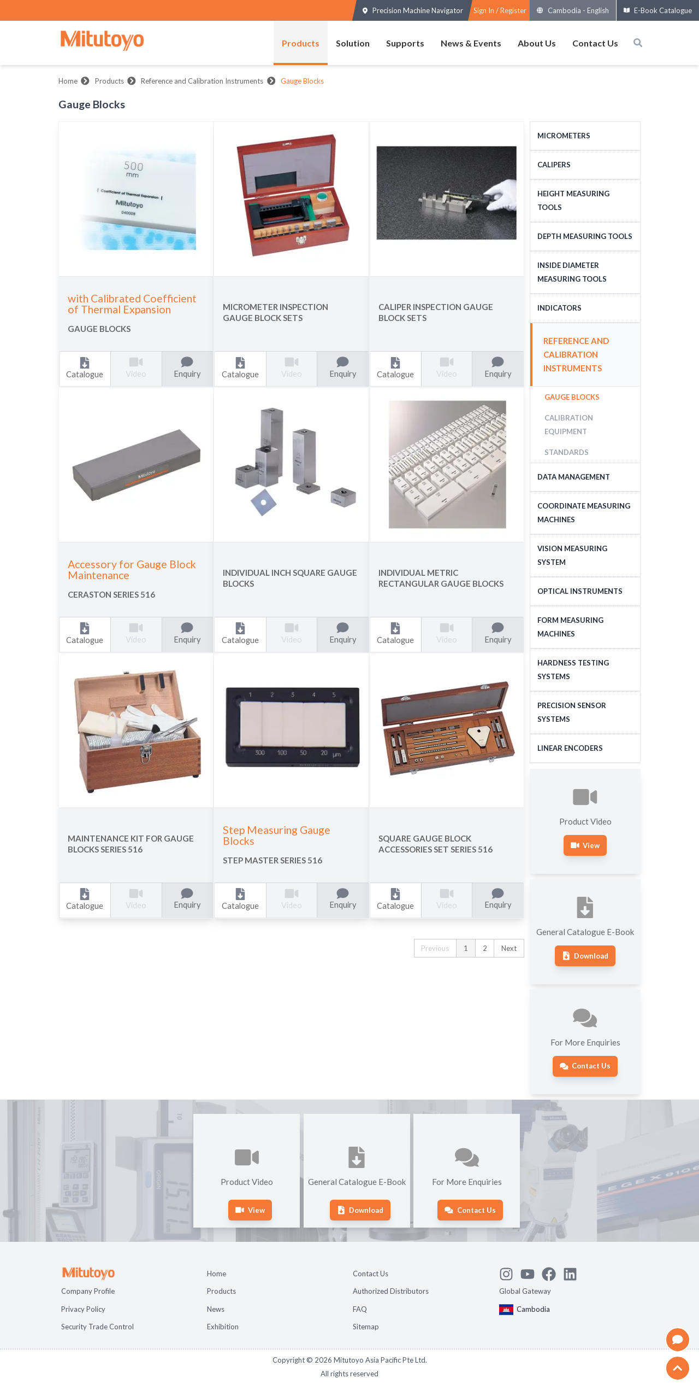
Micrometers (563, 135)
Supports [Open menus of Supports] (405, 43)
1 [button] (466, 948)
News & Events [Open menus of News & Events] (471, 43)
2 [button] (485, 948)
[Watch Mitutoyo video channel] (531, 1272)
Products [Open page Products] (221, 1291)
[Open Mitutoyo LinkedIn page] (573, 1272)
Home (68, 81)
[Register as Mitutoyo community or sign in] (499, 10)
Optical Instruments (580, 591)
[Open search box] (637, 42)
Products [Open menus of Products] (300, 43)
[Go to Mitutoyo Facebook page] (552, 1272)
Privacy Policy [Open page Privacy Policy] (83, 1309)
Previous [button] (435, 948)
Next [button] (509, 948)
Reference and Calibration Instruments (202, 81)
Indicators (559, 307)
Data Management (573, 476)
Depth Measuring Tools (584, 236)
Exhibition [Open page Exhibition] (223, 1326)
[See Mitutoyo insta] (509, 1272)
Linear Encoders (570, 748)
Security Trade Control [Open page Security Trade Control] (97, 1326)
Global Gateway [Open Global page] (525, 1291)
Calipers (554, 164)
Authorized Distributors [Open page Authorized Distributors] (391, 1291)
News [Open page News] (215, 1309)
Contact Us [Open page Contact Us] (370, 1273)
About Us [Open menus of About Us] (537, 43)
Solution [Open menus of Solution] (353, 43)
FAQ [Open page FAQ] (360, 1309)
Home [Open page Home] (216, 1273)
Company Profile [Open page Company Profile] (88, 1291)
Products (109, 81)
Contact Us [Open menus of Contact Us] (595, 43)
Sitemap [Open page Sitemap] (366, 1326)
